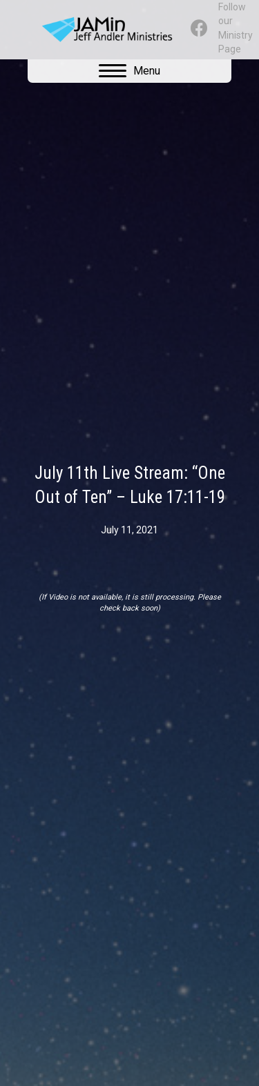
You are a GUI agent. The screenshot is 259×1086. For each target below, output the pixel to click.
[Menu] (129, 71)
